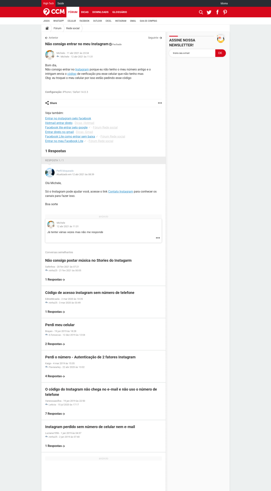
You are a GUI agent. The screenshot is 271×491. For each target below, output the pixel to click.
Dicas (85, 12)
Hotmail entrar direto (58, 123)
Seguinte (153, 37)
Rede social (72, 28)
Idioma (224, 3)
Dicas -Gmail (84, 132)
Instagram (82, 69)
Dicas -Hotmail (84, 123)
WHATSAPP (58, 21)
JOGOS (46, 21)
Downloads (100, 12)
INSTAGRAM (120, 21)
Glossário (119, 12)
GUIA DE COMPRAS (148, 21)
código (71, 74)
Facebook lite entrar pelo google (66, 127)
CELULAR (72, 21)
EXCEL (108, 21)
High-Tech (48, 3)
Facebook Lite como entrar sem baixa (70, 136)
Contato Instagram (120, 191)
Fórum (72, 12)
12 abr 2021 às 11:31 (82, 56)
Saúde (60, 3)
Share (53, 103)
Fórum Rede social (105, 127)
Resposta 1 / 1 (54, 160)
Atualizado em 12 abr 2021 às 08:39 (75, 174)
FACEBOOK (84, 21)
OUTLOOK (97, 21)
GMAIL (133, 21)
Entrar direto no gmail (59, 132)
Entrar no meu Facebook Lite (64, 141)
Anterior (53, 37)
